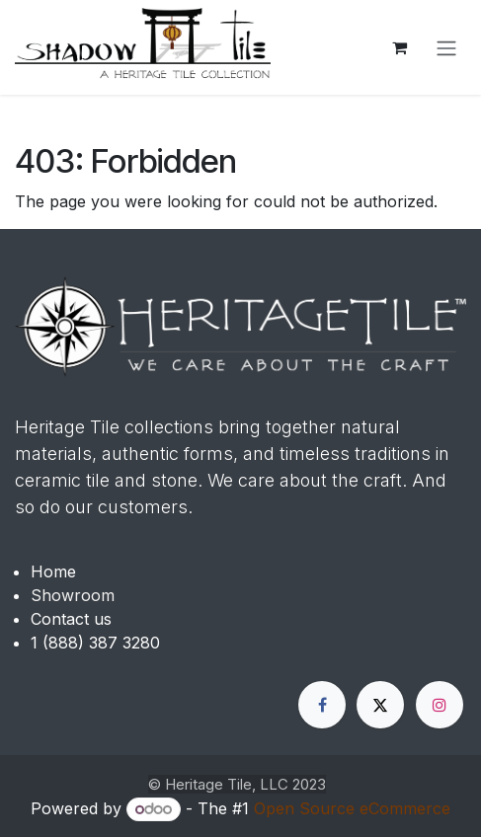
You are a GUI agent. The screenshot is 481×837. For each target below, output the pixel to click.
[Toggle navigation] (446, 47)
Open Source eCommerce (352, 808)
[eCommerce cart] (399, 47)
